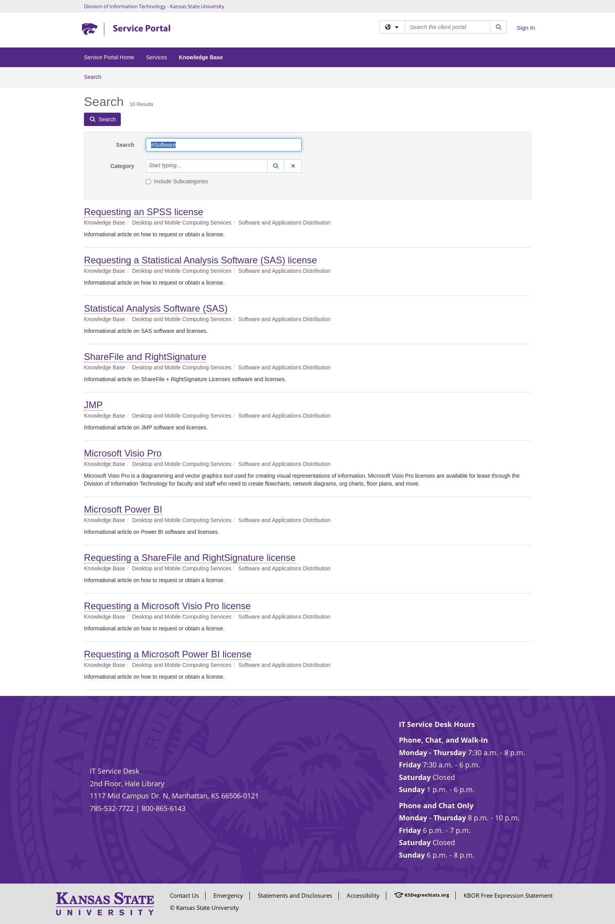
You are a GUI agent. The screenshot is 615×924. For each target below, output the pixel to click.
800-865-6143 (164, 808)
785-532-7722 (112, 808)
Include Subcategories (177, 181)
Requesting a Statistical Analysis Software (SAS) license (200, 260)
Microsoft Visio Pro (123, 453)
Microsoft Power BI (123, 509)
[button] (275, 166)
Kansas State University (197, 6)
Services (156, 57)
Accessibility (363, 895)
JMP (93, 405)
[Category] (185, 166)
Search (95, 76)
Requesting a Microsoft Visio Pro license (167, 606)
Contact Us (184, 895)
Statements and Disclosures (295, 895)
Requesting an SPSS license (143, 211)
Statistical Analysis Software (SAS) (155, 308)
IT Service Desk (114, 771)
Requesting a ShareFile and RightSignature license (190, 557)
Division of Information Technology (125, 6)
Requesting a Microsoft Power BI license (167, 654)
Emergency (228, 895)
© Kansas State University (204, 907)
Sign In (526, 27)
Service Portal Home (109, 57)
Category (123, 166)
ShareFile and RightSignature (145, 356)
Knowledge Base (201, 57)
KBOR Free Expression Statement (508, 895)
